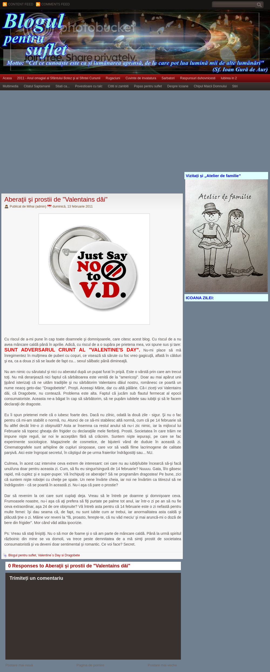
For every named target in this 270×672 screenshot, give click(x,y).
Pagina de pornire (90, 665)
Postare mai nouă (19, 665)
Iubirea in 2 (229, 78)
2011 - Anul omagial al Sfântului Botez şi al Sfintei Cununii (58, 78)
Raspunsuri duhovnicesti (197, 78)
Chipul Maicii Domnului (210, 86)
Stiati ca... (62, 86)
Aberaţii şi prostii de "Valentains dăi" (55, 199)
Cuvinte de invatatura (141, 78)
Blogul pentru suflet (22, 555)
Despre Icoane (177, 86)
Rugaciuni (113, 78)
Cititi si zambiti (118, 86)
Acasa (7, 78)
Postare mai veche (162, 665)
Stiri (235, 86)
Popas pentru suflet (148, 86)
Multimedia (10, 86)
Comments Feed (55, 4)
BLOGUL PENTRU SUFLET (61, 20)
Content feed (20, 4)
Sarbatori (168, 78)
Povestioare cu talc (88, 86)
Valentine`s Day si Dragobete (59, 555)
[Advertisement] (50, 142)
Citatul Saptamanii (37, 86)
